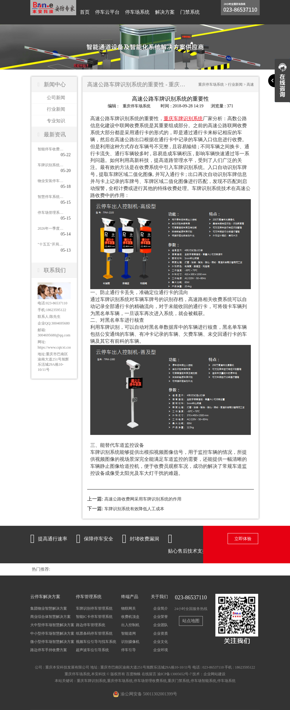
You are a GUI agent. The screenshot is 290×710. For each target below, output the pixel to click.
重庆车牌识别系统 (91, 681)
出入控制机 (130, 625)
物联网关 (128, 608)
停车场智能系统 (203, 681)
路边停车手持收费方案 (48, 649)
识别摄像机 (130, 641)
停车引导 (128, 649)
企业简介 (160, 608)
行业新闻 (56, 109)
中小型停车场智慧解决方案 (52, 633)
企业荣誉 (160, 617)
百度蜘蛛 (133, 674)
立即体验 (242, 538)
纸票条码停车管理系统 (94, 633)
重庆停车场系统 (211, 84)
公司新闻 (56, 97)
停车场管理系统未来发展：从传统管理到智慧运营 (51, 212)
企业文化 (160, 641)
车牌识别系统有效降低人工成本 (134, 509)
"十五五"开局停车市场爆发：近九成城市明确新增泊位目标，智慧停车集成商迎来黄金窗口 (51, 244)
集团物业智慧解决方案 (48, 608)
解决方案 (165, 12)
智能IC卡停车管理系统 (94, 617)
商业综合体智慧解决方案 (50, 617)
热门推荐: (41, 569)
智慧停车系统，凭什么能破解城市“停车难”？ (51, 197)
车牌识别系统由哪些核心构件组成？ (51, 165)
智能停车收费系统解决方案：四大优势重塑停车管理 (51, 149)
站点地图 (190, 620)
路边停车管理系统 (90, 625)
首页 (85, 12)
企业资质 (160, 633)
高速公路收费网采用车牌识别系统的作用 (142, 499)
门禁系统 (190, 12)
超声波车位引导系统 (92, 649)
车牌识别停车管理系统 (94, 608)
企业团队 (160, 625)
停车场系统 (137, 12)
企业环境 (160, 649)
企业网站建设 (214, 674)
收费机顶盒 (130, 617)
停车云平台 (107, 12)
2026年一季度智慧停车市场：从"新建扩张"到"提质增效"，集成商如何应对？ (51, 228)
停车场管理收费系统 (150, 681)
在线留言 (149, 674)
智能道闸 (128, 633)
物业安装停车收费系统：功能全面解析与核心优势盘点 (51, 181)
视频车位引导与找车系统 (96, 641)
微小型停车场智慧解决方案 (52, 641)
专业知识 (56, 120)
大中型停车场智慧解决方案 (52, 625)
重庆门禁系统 (179, 681)
